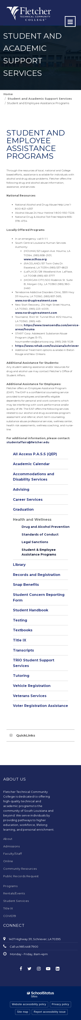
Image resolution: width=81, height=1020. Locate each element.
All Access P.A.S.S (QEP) (35, 454)
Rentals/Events (14, 893)
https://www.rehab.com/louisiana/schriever (47, 345)
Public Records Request (21, 876)
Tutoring (21, 676)
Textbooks (22, 630)
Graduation (23, 509)
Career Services (28, 500)
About (7, 838)
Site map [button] (22, 1011)
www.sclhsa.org (35, 259)
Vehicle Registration (32, 686)
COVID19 (9, 916)
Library (19, 565)
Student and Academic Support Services (40, 98)
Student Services (16, 901)
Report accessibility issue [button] (50, 1011)
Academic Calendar (31, 464)
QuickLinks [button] (25, 735)
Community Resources (20, 868)
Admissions (11, 846)
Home (8, 94)
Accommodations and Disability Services (33, 477)
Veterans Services (29, 696)
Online (8, 861)
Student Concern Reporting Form (39, 597)
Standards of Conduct (40, 534)
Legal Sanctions (35, 542)
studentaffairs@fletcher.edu (27, 442)
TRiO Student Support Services (33, 663)
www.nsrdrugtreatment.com (36, 300)
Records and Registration (36, 575)
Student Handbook (30, 610)
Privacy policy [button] (60, 1004)
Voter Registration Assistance (40, 706)
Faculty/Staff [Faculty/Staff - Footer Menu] (12, 853)
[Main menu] (70, 21)
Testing (20, 620)
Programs (10, 886)
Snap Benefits (26, 585)
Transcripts (23, 650)
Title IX (19, 640)
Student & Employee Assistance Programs (39, 552)
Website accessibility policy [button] (29, 1004)
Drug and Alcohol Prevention (46, 527)
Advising (21, 489)
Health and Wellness (32, 520)
